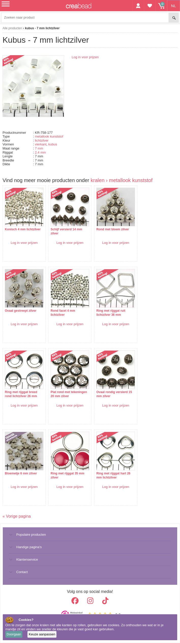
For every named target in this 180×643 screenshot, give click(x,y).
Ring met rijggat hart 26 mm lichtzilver (113, 475)
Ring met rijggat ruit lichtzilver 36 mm (110, 313)
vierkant (41, 144)
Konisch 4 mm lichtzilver (23, 229)
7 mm (39, 148)
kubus (52, 144)
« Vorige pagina (17, 516)
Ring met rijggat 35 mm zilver (67, 475)
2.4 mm (40, 152)
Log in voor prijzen (85, 57)
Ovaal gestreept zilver (20, 310)
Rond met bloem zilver (112, 229)
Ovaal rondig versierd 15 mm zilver (114, 394)
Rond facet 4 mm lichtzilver (63, 313)
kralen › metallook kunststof (122, 180)
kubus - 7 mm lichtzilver (42, 28)
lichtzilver (41, 140)
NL (173, 6)
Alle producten (12, 28)
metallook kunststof (49, 136)
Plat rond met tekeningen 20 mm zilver (69, 394)
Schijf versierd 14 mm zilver (66, 231)
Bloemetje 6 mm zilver (21, 473)
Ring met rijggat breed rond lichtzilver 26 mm (21, 394)
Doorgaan (14, 634)
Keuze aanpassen (42, 634)
